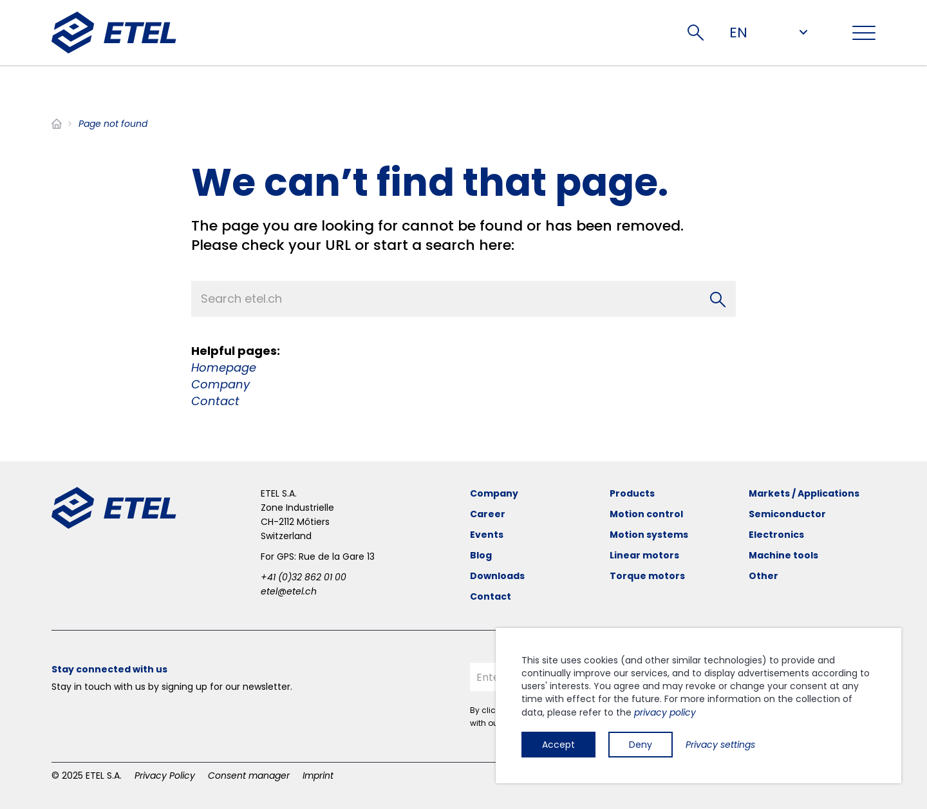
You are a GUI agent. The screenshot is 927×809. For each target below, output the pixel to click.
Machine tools (783, 555)
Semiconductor (787, 514)
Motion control (646, 514)
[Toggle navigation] (864, 33)
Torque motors (647, 575)
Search (696, 32)
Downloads (497, 575)
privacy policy (665, 712)
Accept (558, 744)
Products (632, 493)
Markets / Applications (804, 493)
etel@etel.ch (289, 591)
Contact (215, 401)
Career (487, 514)
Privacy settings (720, 744)
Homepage (223, 367)
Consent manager (249, 775)
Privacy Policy (165, 775)
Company (220, 384)
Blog (481, 555)
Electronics (776, 534)
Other (763, 575)
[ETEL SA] (114, 32)
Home (57, 124)
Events (486, 534)
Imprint (318, 775)
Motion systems (649, 534)
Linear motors (644, 555)
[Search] (718, 299)
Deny (640, 744)
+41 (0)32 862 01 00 (303, 577)
